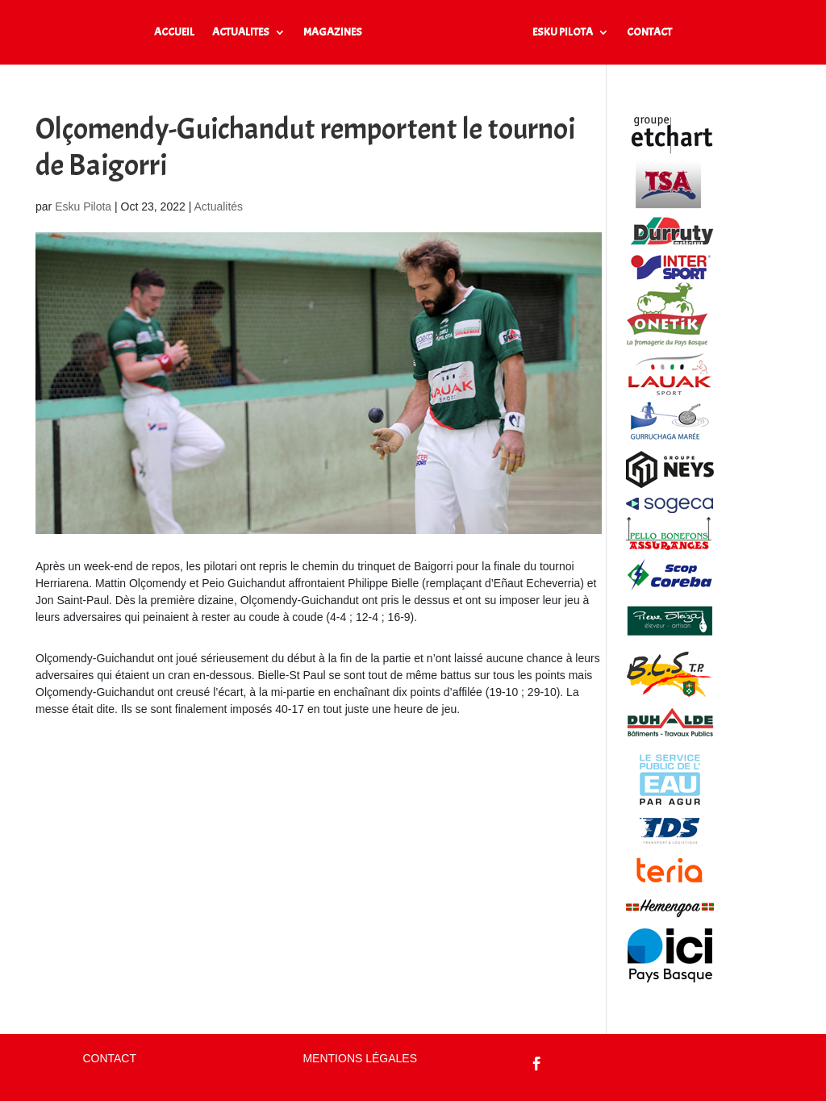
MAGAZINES (332, 33)
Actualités (218, 206)
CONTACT (649, 33)
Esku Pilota (83, 206)
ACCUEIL (174, 33)
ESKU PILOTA (562, 33)
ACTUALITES (240, 33)
